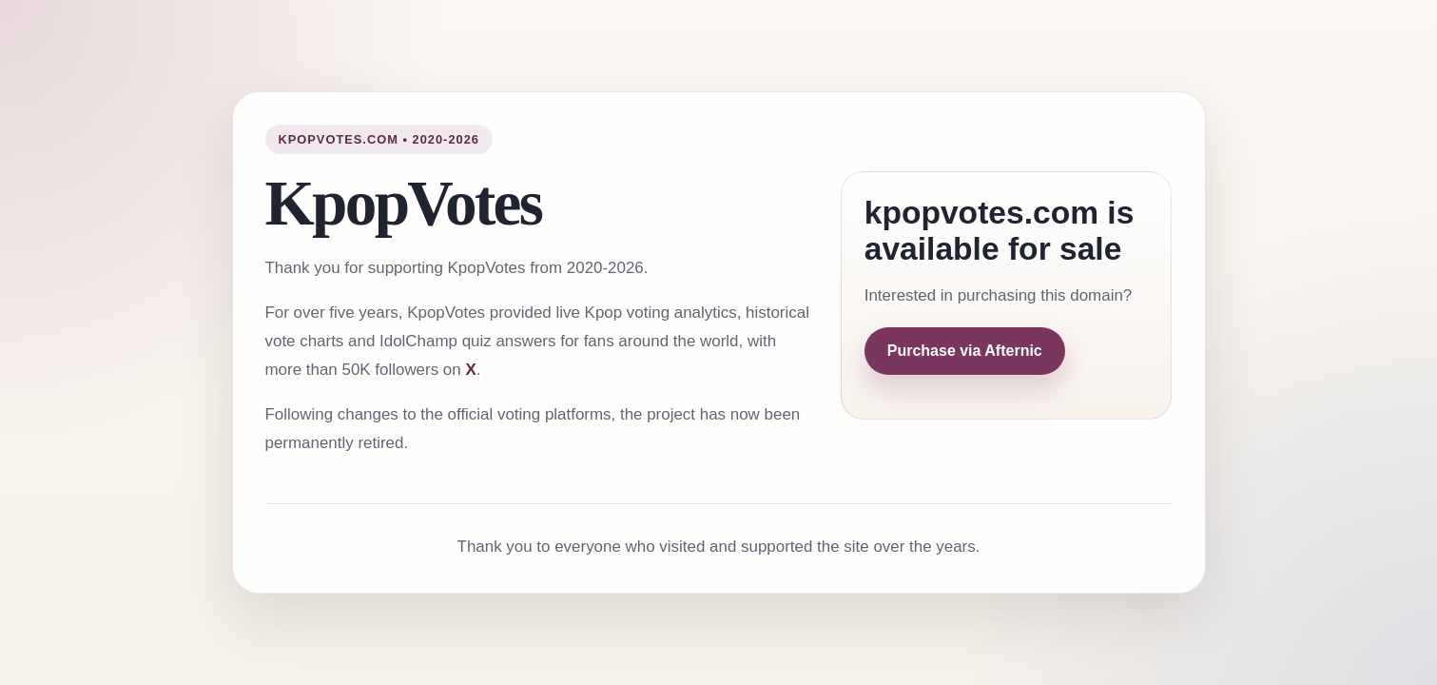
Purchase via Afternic (964, 350)
